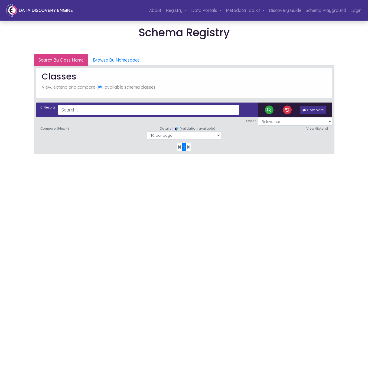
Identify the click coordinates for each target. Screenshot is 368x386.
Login (356, 10)
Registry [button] (175, 10)
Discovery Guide (285, 10)
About (155, 10)
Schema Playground (326, 10)
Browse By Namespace (116, 60)
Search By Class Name (61, 60)
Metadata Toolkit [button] (243, 10)
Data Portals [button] (204, 10)
